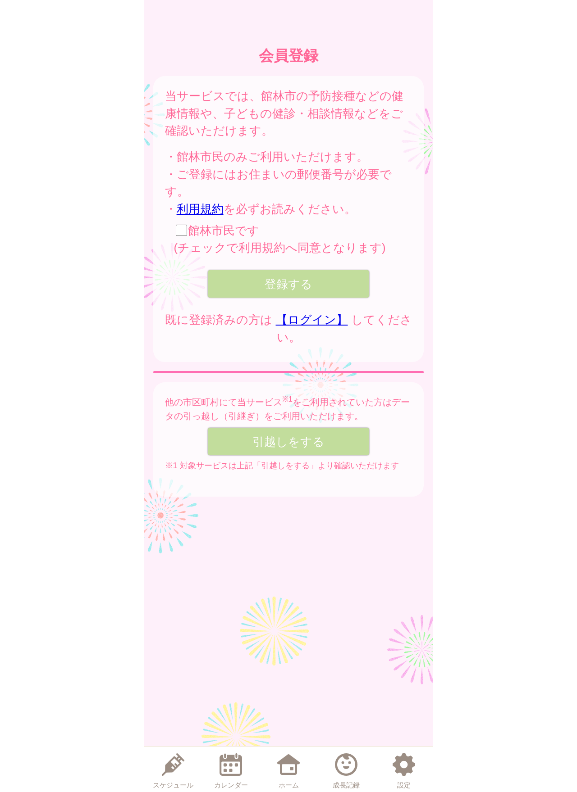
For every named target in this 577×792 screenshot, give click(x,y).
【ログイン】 (312, 319)
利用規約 (200, 209)
